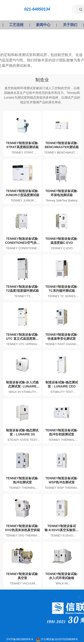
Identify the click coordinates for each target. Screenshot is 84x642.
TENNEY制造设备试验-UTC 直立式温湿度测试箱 (22, 338)
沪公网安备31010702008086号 (59, 639)
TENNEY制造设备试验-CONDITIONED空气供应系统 (22, 243)
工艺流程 (16, 25)
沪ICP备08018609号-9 (20, 639)
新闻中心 (43, 25)
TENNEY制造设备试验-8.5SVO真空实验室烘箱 (62, 530)
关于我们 (70, 25)
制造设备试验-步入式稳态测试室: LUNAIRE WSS (22, 386)
